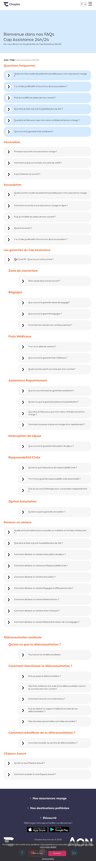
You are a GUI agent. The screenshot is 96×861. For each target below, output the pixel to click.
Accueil (15, 5)
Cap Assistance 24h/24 (27, 60)
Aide (6, 60)
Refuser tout (38, 853)
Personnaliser (48, 859)
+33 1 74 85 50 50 (50, 2)
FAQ (12, 60)
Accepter (57, 853)
